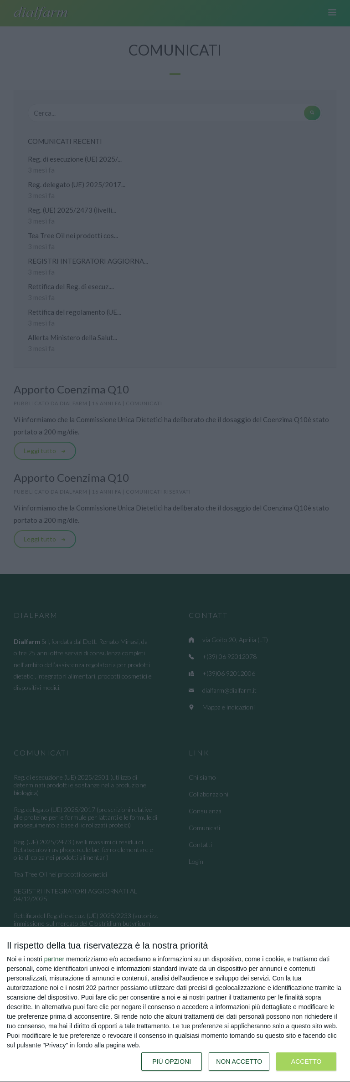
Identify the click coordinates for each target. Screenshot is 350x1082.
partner (54, 959)
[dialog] (175, 1004)
